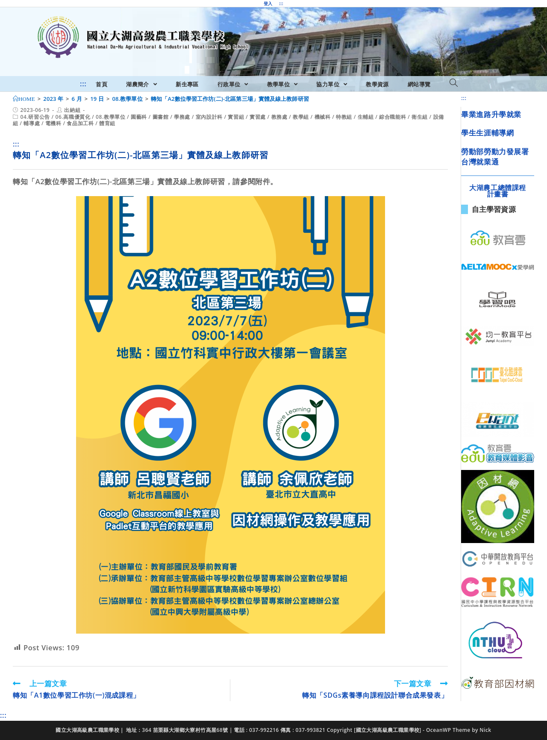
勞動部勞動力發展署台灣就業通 (495, 157)
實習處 (258, 116)
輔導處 (32, 123)
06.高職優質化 (73, 116)
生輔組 (366, 116)
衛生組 (420, 116)
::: (281, 3)
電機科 (53, 123)
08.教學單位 (110, 116)
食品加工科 (80, 123)
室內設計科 (209, 116)
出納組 (72, 110)
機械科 (323, 116)
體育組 (107, 123)
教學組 (301, 116)
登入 (268, 3)
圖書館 (161, 116)
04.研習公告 (35, 116)
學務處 (182, 116)
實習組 (236, 116)
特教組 (344, 116)
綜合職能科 (392, 116)
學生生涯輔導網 (487, 133)
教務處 (279, 116)
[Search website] (453, 83)
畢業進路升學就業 (491, 114)
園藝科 (139, 116)
